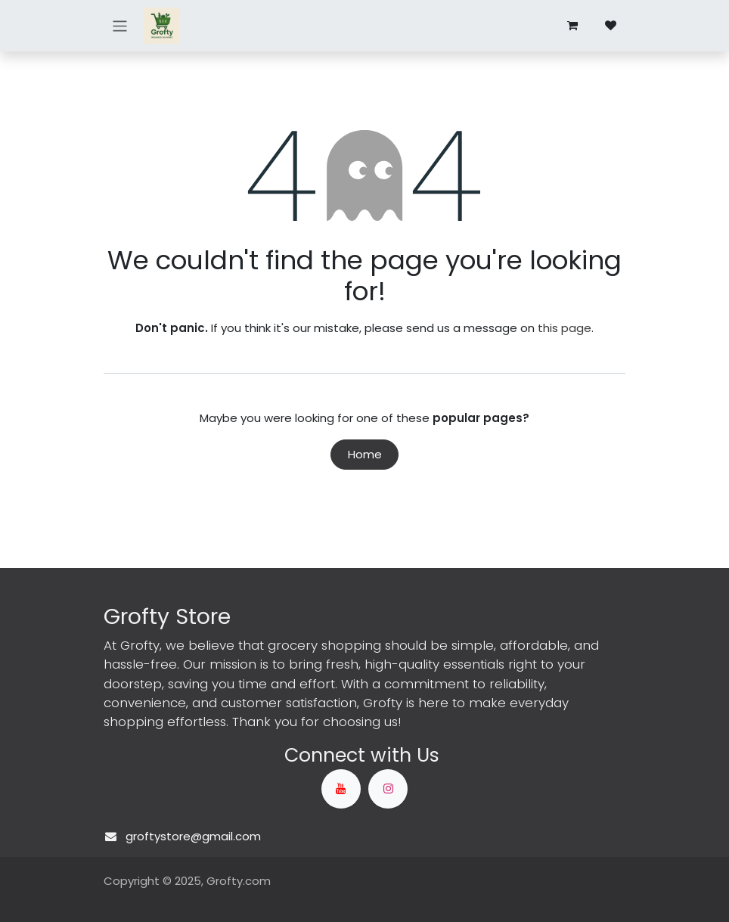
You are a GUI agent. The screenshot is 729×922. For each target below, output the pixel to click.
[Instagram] (388, 789)
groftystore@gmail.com (193, 836)
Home (365, 454)
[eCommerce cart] (572, 26)
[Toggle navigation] (120, 25)
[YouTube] (341, 789)
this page (564, 328)
